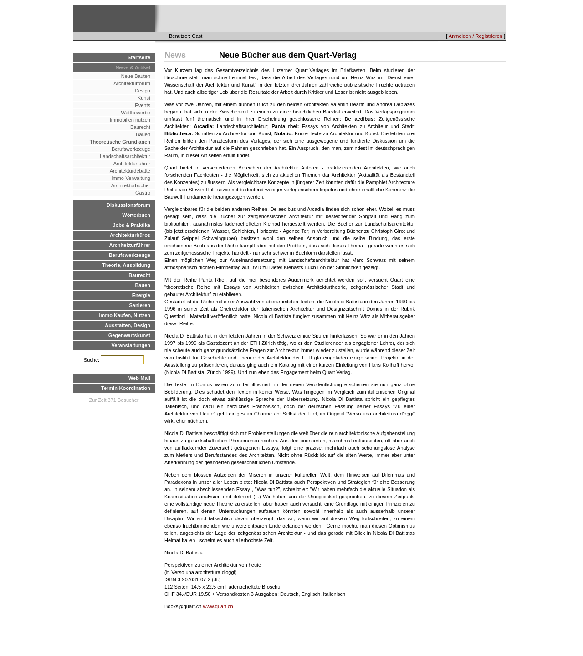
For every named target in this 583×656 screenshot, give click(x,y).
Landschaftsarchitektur (125, 156)
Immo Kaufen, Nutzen (124, 315)
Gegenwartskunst (129, 335)
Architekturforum (131, 83)
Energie (141, 295)
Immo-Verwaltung (130, 178)
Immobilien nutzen (130, 120)
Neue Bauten (135, 76)
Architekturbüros (130, 235)
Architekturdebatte (130, 171)
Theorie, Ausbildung (126, 265)
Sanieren (139, 305)
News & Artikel (132, 67)
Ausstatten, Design (127, 325)
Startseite (139, 57)
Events (142, 105)
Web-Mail (139, 378)
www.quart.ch (218, 606)
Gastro (142, 192)
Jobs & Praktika (131, 225)
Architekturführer (131, 163)
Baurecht (140, 127)
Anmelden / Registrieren (475, 36)
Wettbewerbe (135, 112)
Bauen (143, 134)
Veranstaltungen (130, 345)
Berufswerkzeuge (131, 149)
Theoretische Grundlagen (120, 141)
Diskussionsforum (128, 205)
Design (142, 90)
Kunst (144, 98)
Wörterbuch (136, 215)
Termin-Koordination (125, 388)
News (175, 55)
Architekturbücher (130, 185)
